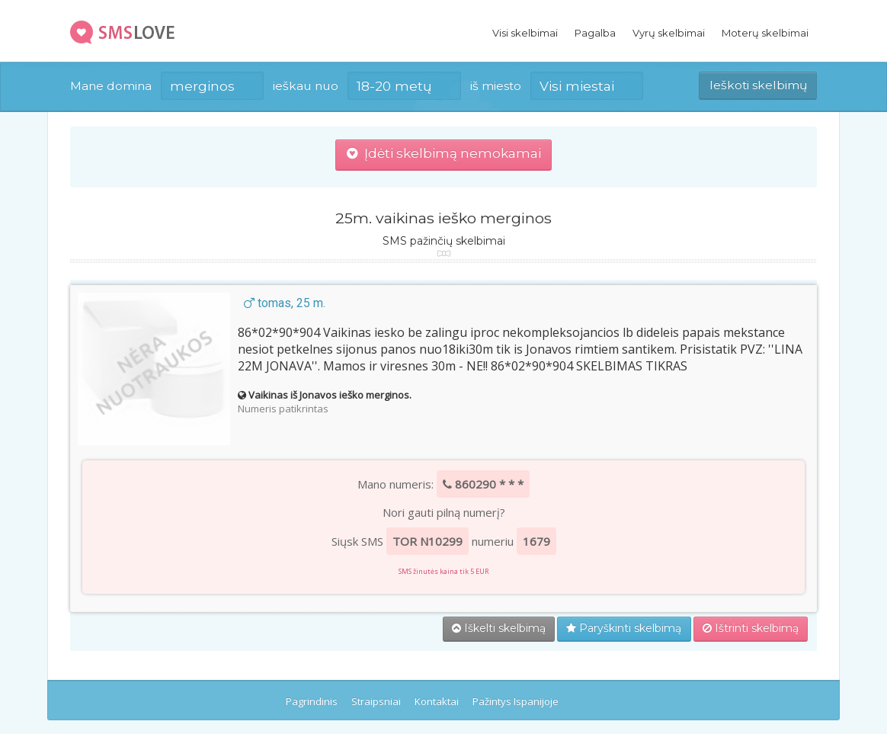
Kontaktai (437, 701)
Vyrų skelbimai (668, 33)
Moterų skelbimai (765, 33)
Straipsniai (376, 701)
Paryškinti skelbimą (623, 628)
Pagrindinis (312, 701)
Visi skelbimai (525, 33)
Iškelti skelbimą (499, 628)
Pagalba (595, 33)
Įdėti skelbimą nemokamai (444, 153)
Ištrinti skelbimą (751, 628)
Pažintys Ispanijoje (515, 701)
